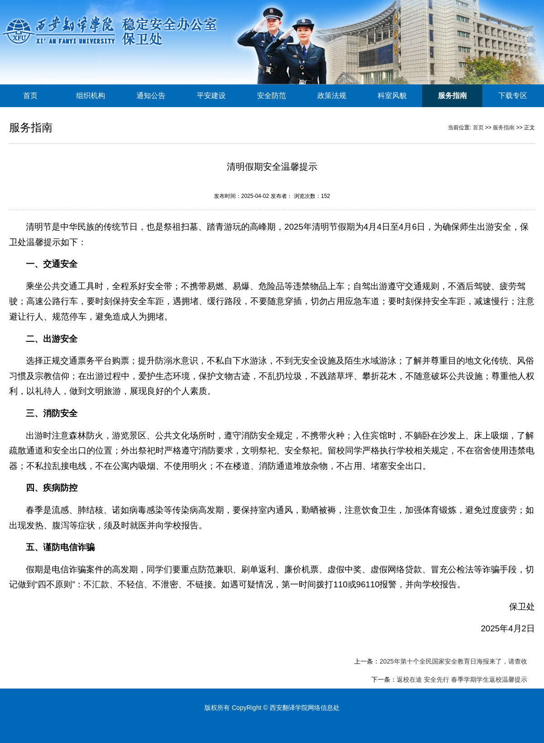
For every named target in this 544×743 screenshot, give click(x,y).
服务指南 (452, 95)
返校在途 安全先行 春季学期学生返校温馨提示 (462, 679)
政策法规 (331, 95)
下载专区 (512, 95)
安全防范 (271, 95)
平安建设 (211, 95)
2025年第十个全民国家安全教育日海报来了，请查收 (453, 661)
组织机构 (90, 95)
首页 (30, 95)
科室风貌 (392, 95)
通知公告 (150, 95)
